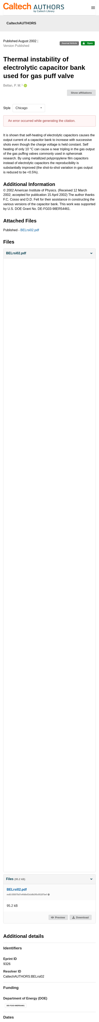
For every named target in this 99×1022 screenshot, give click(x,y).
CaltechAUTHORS (21, 23)
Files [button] (49, 879)
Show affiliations (81, 92)
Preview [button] (58, 917)
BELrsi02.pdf (29, 230)
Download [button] (80, 917)
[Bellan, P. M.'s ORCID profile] (25, 85)
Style (7, 108)
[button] (49, 253)
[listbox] (29, 108)
